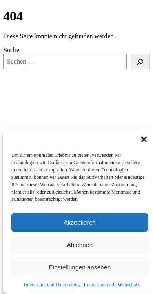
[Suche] (140, 61)
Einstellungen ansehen (80, 267)
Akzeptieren (80, 222)
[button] (144, 139)
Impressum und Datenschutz (52, 284)
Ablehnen (80, 244)
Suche (11, 50)
